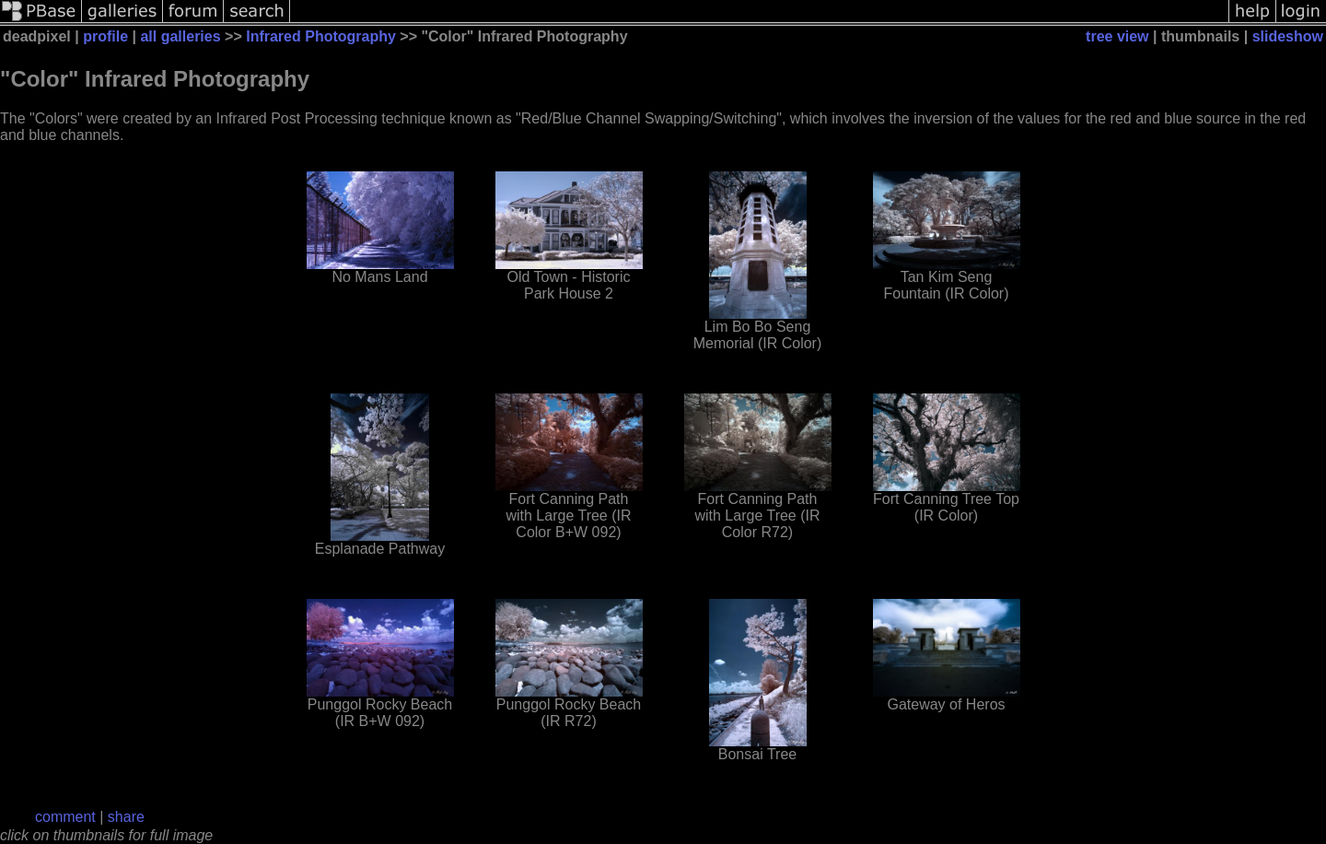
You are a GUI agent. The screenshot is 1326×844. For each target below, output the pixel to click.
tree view (1117, 36)
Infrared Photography (321, 36)
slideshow (1287, 36)
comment (65, 817)
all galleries (180, 36)
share (126, 817)
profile (105, 36)
